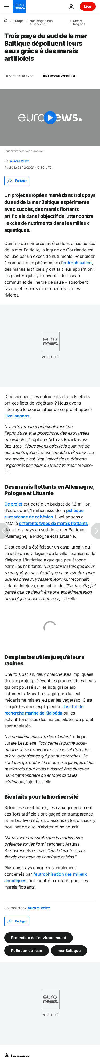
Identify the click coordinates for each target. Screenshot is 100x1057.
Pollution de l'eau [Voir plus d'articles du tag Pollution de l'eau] (26, 950)
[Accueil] (5, 21)
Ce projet (13, 504)
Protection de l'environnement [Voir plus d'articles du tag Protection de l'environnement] (38, 937)
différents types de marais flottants (53, 523)
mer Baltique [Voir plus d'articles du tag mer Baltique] (69, 950)
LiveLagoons (16, 416)
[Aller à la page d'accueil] (19, 6)
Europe (18, 21)
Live (87, 6)
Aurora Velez (19, 161)
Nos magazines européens (41, 22)
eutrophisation (77, 262)
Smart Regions (79, 22)
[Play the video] (50, 117)
